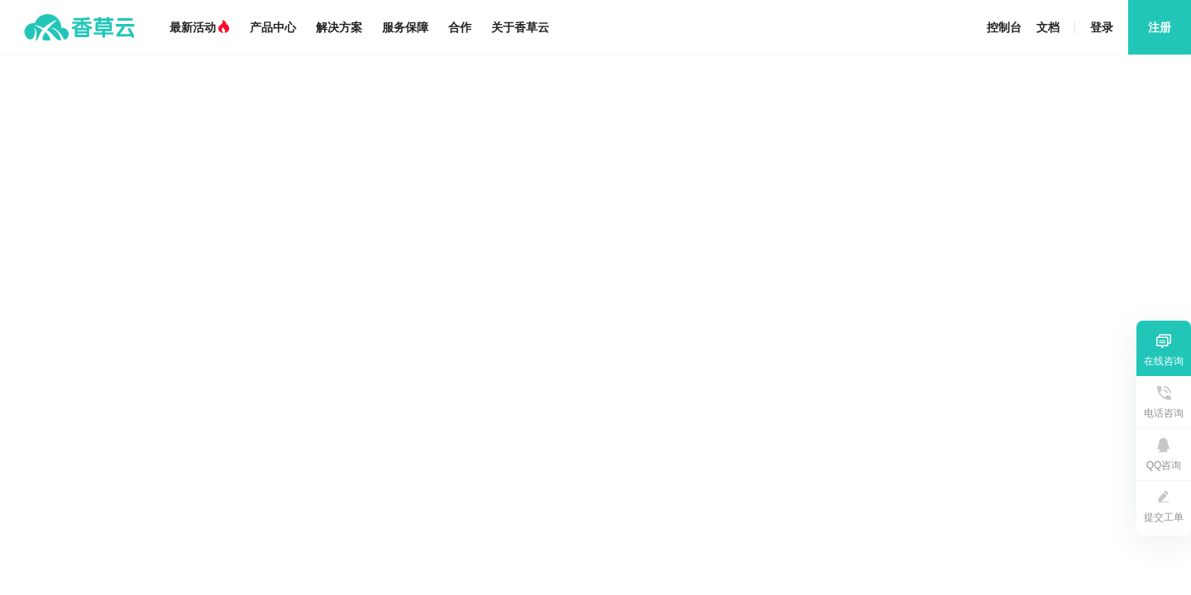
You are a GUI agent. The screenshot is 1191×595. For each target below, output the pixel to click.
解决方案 (339, 27)
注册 (1159, 27)
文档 (1047, 27)
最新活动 (200, 27)
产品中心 (273, 27)
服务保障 (405, 27)
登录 (1101, 27)
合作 (459, 27)
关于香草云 (520, 27)
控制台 (1004, 27)
